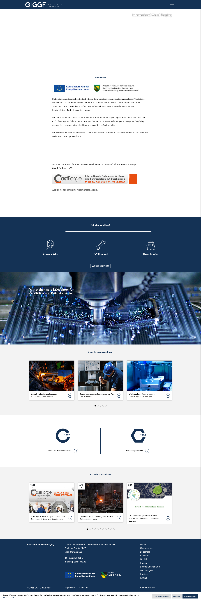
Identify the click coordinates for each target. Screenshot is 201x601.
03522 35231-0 (76, 558)
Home (143, 544)
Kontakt (143, 578)
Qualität (143, 559)
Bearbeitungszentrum (150, 567)
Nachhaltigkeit (147, 570)
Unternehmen (146, 548)
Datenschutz (84, 587)
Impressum (70, 587)
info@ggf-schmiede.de (75, 562)
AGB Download (147, 587)
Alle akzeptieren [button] (190, 596)
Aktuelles (144, 555)
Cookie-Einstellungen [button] (161, 596)
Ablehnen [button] (176, 596)
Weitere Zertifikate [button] (100, 266)
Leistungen (145, 552)
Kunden (143, 563)
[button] (172, 4)
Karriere (144, 574)
